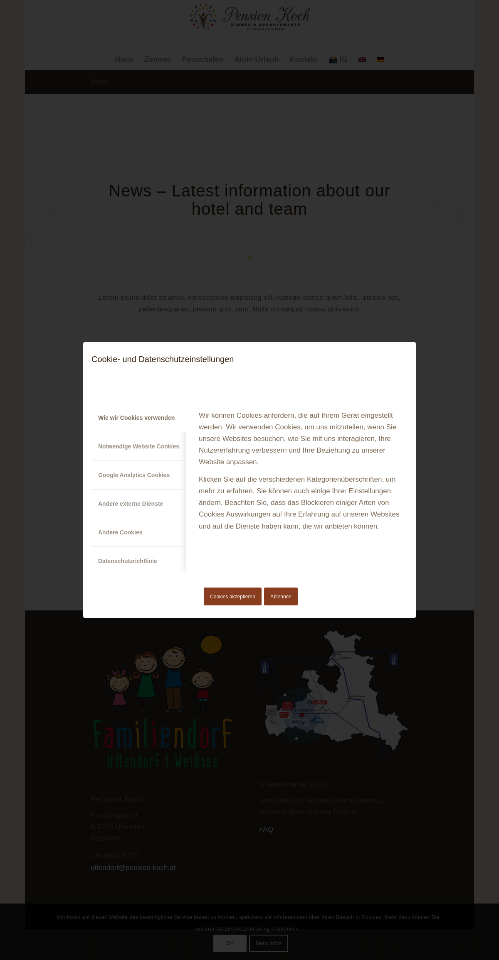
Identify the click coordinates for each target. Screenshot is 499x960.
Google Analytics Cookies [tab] (134, 475)
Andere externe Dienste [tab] (130, 503)
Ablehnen (280, 597)
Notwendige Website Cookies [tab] (138, 446)
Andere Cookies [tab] (120, 532)
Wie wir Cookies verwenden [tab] (136, 417)
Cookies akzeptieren (232, 597)
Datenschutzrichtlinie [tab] (127, 561)
